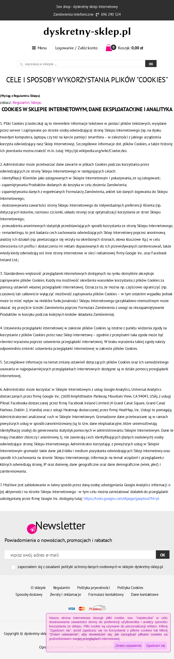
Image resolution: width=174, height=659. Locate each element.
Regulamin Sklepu (27, 102)
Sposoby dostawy (28, 594)
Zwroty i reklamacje (65, 594)
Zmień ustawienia (128, 645)
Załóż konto (87, 47)
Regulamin (61, 587)
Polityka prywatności (93, 587)
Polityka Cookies (130, 587)
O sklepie (38, 587)
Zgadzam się (155, 645)
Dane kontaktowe (145, 594)
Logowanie (64, 47)
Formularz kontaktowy (105, 594)
